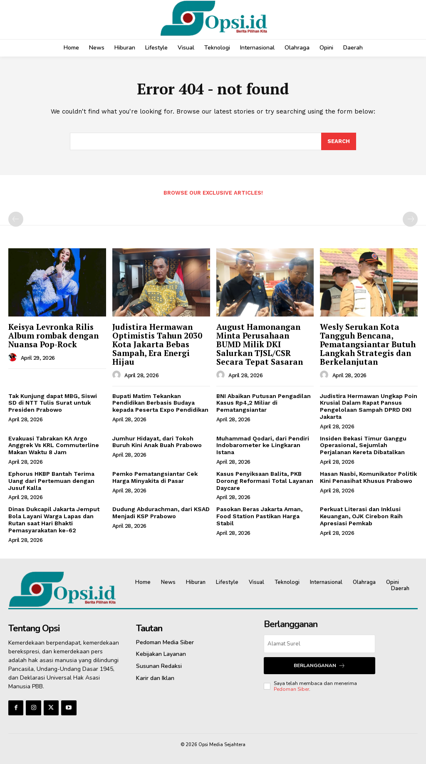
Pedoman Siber (291, 689)
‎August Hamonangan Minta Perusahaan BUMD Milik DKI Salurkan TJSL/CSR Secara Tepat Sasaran (259, 344)
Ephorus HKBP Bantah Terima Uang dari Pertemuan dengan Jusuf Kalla (51, 480)
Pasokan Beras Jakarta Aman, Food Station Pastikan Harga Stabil (259, 516)
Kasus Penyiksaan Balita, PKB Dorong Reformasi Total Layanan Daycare (264, 480)
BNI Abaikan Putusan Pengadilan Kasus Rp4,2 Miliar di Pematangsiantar (263, 403)
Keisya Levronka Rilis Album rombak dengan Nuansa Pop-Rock (53, 335)
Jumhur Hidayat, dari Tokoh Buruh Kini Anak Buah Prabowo (157, 442)
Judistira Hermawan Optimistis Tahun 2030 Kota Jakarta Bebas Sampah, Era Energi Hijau (157, 344)
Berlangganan (319, 665)
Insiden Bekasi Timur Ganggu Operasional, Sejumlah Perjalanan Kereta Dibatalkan (363, 445)
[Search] (338, 141)
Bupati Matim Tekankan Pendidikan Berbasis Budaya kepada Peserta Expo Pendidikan (160, 403)
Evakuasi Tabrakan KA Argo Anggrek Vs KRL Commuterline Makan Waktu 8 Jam (53, 445)
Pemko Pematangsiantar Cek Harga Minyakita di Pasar (155, 477)
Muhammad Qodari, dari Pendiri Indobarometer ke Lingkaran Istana (262, 445)
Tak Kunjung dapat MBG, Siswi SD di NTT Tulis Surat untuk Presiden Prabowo (52, 403)
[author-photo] (13, 357)
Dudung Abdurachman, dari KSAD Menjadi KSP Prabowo (161, 512)
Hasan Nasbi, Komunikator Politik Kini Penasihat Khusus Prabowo (368, 477)
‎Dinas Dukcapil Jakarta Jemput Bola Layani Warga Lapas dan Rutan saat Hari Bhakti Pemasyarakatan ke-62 (53, 519)
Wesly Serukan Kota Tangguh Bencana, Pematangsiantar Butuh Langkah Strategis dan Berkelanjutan (368, 344)
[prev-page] (15, 219)
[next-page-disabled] (410, 219)
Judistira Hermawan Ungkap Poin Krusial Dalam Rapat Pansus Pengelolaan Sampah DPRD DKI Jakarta (368, 406)
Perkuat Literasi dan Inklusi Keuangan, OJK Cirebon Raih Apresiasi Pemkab (361, 516)
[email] (319, 644)
